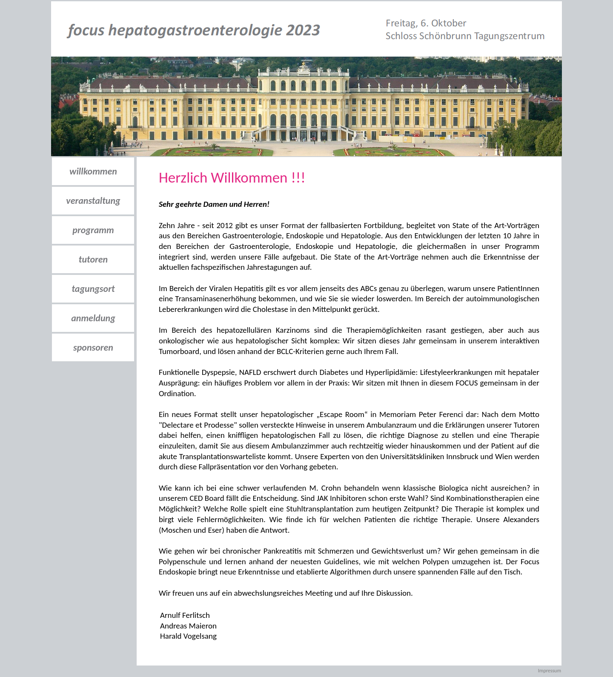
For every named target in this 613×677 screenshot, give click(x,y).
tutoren (93, 259)
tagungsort (93, 288)
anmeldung (93, 318)
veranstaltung (93, 200)
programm (93, 230)
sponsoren (93, 347)
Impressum (549, 671)
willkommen (93, 171)
